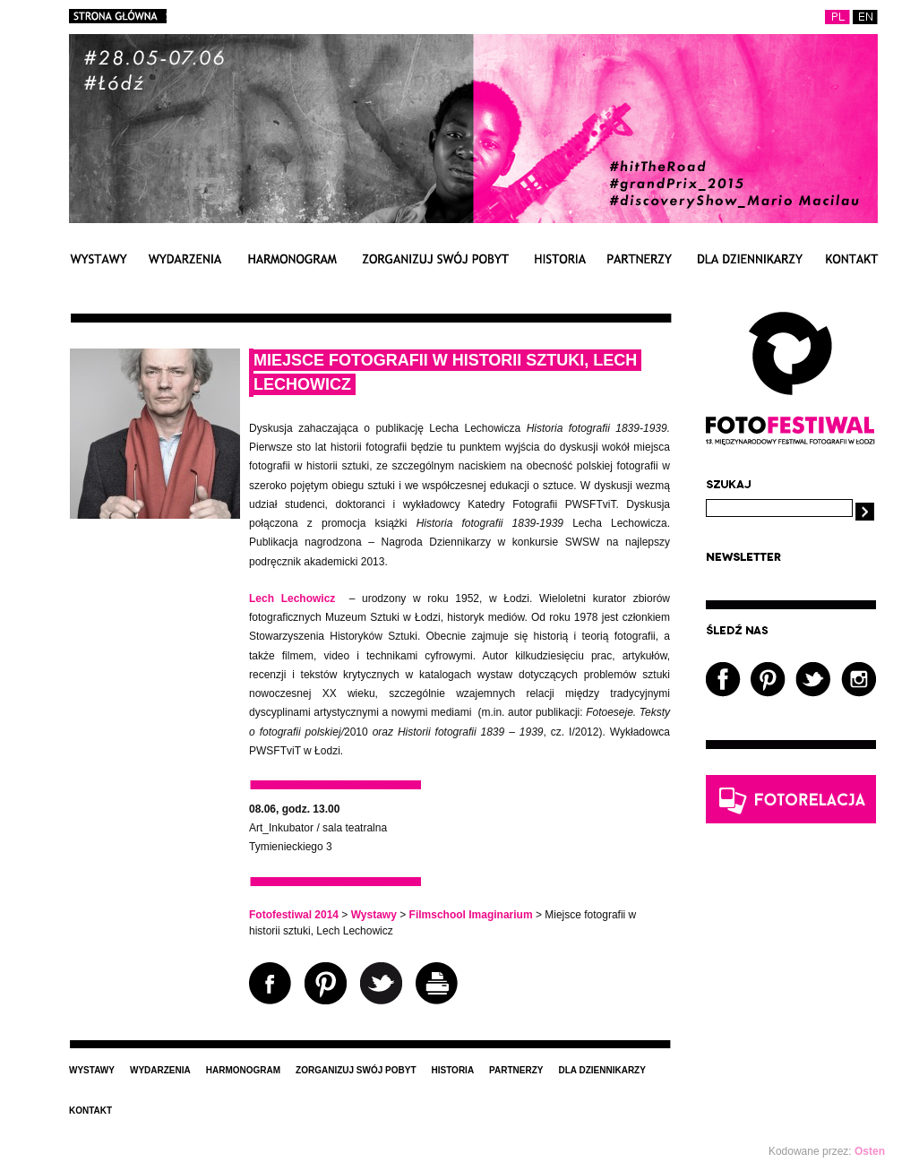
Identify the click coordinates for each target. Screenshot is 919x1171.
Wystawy (98, 258)
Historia (560, 258)
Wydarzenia (185, 258)
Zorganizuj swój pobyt (435, 258)
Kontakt (851, 258)
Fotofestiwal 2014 (294, 914)
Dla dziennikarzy (750, 258)
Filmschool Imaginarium (471, 914)
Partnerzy (639, 258)
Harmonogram (292, 258)
